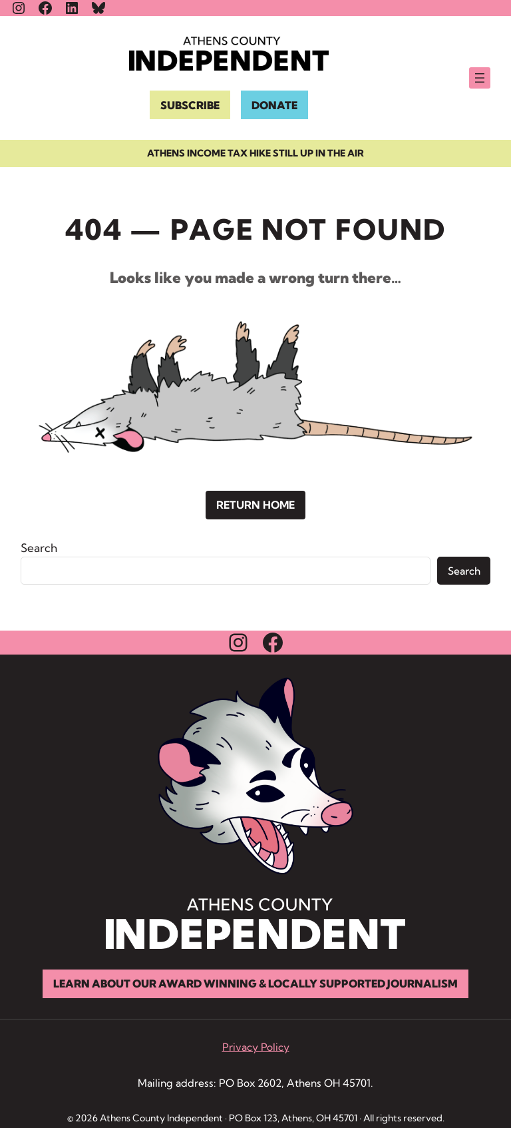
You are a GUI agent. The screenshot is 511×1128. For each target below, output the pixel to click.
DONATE (274, 105)
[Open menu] (479, 78)
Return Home (255, 504)
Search (39, 548)
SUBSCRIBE (190, 105)
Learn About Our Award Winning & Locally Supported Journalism (255, 983)
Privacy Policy (255, 1047)
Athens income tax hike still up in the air (255, 153)
